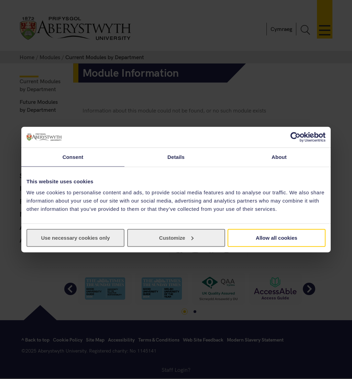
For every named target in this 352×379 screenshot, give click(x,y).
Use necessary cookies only (75, 237)
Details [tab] (176, 157)
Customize (176, 237)
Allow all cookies (276, 237)
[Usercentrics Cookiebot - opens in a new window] (295, 137)
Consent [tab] (73, 157)
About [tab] (279, 157)
